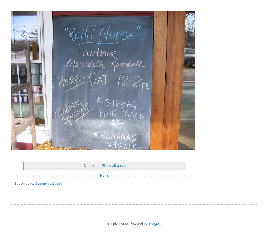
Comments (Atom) (48, 184)
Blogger (154, 224)
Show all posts (114, 165)
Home (104, 175)
